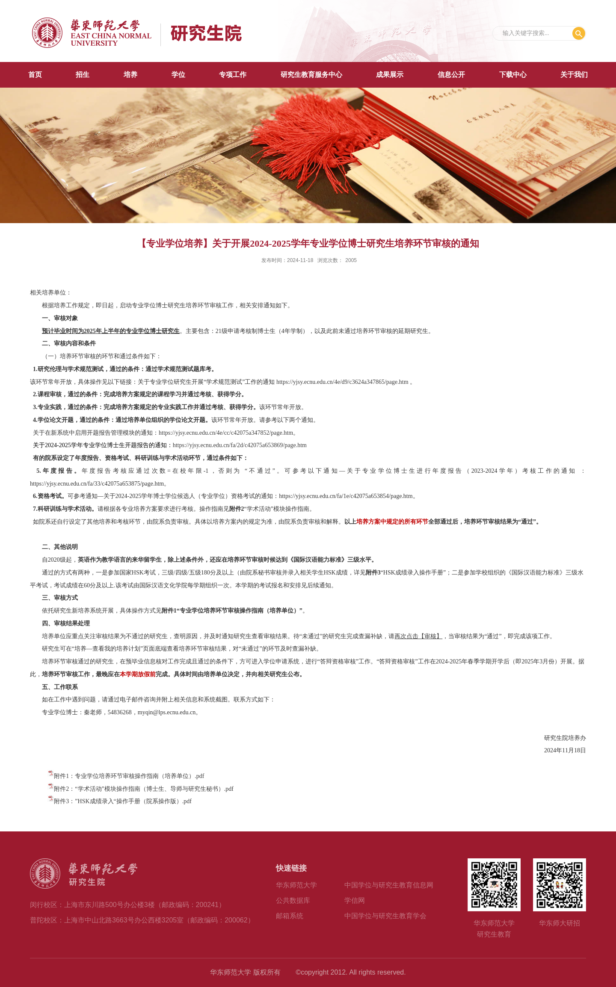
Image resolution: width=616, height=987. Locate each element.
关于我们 (574, 74)
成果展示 (389, 74)
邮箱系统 (289, 915)
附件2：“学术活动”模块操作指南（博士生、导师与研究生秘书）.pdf (144, 789)
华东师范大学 (296, 885)
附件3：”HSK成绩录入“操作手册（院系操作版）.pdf (123, 801)
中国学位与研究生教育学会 (385, 915)
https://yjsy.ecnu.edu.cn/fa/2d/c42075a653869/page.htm (240, 445)
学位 (178, 74)
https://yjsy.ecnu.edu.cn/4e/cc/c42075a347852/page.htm (226, 433)
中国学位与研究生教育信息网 (388, 885)
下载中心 (513, 74)
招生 (82, 74)
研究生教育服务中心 (311, 74)
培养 (130, 74)
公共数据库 (293, 900)
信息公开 (451, 74)
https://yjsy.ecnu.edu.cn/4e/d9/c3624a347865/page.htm (342, 382)
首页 (35, 74)
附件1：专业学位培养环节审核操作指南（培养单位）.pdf (129, 776)
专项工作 (232, 74)
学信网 (354, 900)
